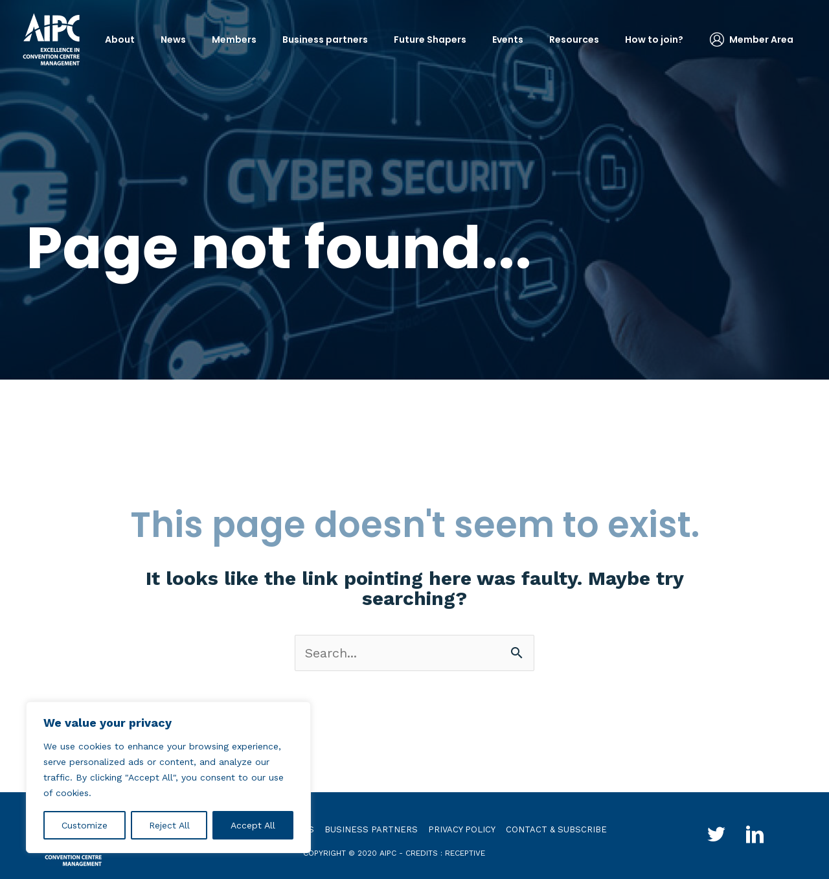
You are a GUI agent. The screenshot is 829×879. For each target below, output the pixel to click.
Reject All (169, 825)
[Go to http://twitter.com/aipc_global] (716, 837)
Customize (85, 825)
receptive (465, 853)
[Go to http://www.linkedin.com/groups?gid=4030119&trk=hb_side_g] (755, 837)
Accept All (253, 825)
